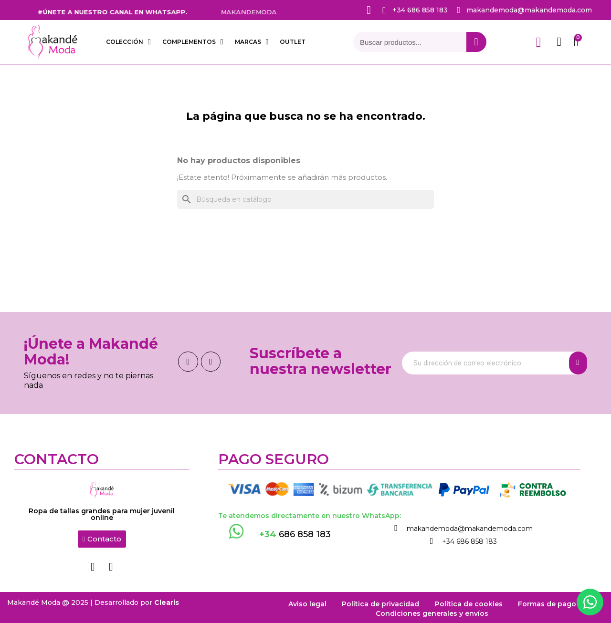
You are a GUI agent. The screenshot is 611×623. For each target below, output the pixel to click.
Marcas (252, 42)
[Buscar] (305, 199)
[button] (102, 539)
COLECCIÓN (128, 42)
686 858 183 (295, 534)
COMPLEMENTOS (192, 42)
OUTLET (293, 41)
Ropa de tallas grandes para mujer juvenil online (102, 514)
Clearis (166, 600)
